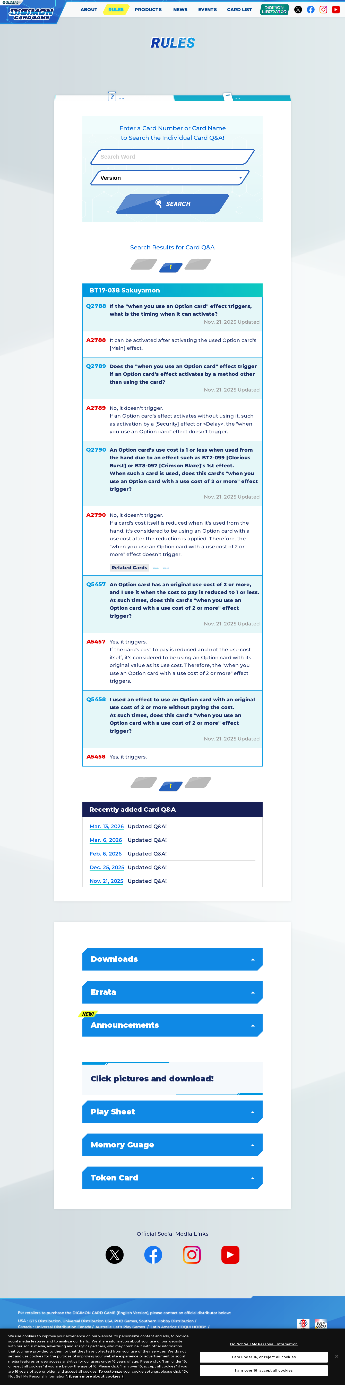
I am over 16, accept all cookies (264, 1370)
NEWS (180, 9)
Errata (173, 992)
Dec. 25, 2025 (107, 867)
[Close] (336, 1356)
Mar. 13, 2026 (107, 826)
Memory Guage (173, 1144)
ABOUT (89, 9)
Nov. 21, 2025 (106, 881)
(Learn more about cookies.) (96, 1376)
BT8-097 (194, 567)
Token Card (173, 1177)
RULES (116, 9)
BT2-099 (165, 567)
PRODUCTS (148, 9)
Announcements (173, 1025)
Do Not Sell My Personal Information (264, 1344)
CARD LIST (240, 9)
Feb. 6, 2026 (106, 853)
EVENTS (207, 9)
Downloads (173, 959)
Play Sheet (173, 1111)
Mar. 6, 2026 (106, 840)
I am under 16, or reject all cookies (264, 1357)
